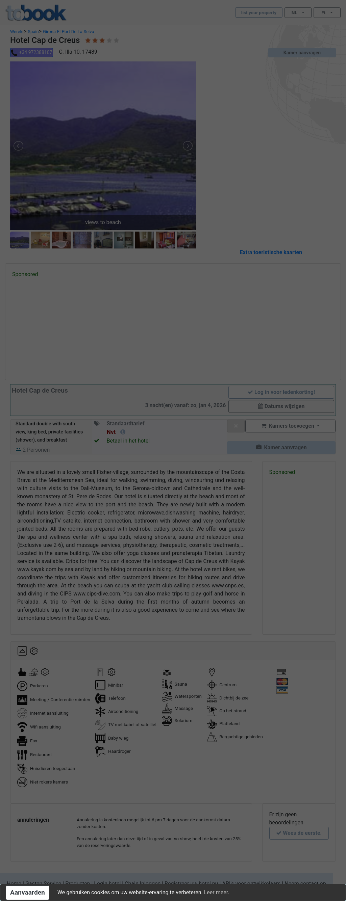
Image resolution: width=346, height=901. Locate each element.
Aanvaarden (27, 892)
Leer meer (216, 892)
